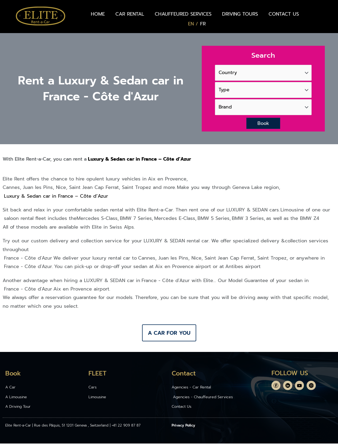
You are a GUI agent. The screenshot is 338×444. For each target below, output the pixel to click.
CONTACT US (284, 14)
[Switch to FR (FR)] (203, 24)
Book (263, 124)
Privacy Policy (183, 425)
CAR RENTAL (129, 14)
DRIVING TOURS (240, 14)
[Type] (263, 90)
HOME (98, 14)
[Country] (263, 72)
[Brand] (263, 107)
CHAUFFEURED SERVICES (183, 14)
